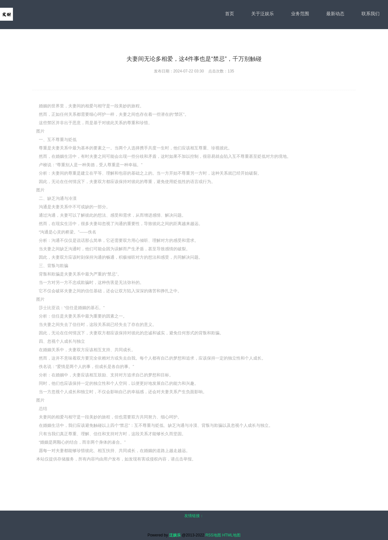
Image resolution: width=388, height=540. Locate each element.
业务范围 (300, 13)
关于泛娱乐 (262, 13)
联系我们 (370, 13)
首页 (229, 13)
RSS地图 (213, 535)
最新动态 (335, 13)
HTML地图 (231, 535)
